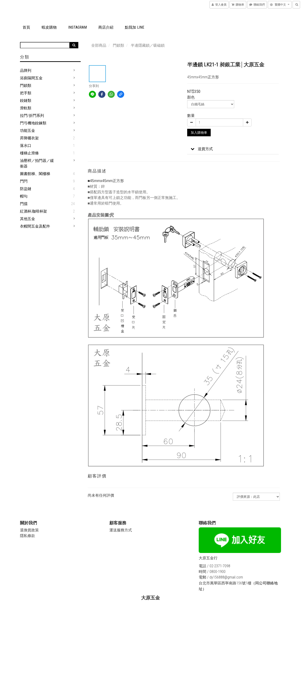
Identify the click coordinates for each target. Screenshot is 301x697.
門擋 (24, 204)
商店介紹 (105, 27)
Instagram (77, 27)
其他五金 (27, 219)
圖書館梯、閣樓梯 (35, 173)
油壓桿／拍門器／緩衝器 (37, 163)
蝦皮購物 (49, 27)
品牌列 (25, 70)
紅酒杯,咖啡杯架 (33, 211)
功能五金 (27, 130)
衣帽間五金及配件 (35, 226)
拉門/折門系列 (32, 115)
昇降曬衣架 (29, 138)
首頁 (26, 27)
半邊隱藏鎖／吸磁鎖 (148, 45)
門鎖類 (25, 85)
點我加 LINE (134, 27)
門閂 (24, 181)
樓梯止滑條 (29, 153)
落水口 (25, 145)
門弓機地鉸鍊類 (33, 123)
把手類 (25, 93)
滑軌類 (25, 108)
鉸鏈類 (25, 100)
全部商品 (98, 45)
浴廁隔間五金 (31, 78)
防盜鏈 (25, 189)
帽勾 (24, 196)
